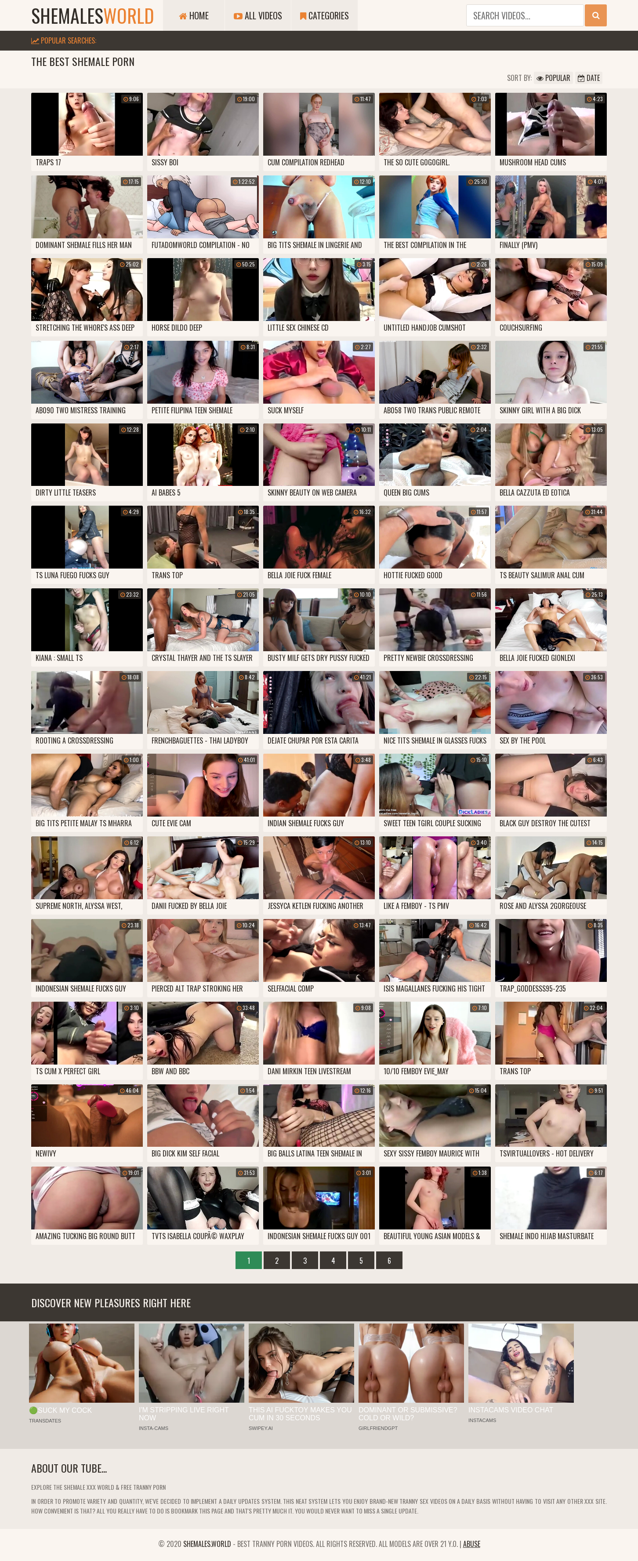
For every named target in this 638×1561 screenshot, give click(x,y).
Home (194, 15)
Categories (324, 15)
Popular (553, 78)
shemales (92, 15)
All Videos (258, 15)
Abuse (471, 1544)
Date (589, 78)
